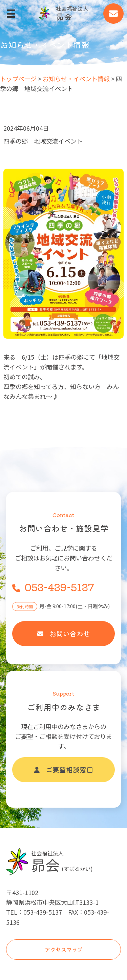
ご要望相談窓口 (63, 769)
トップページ (18, 78)
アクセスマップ (64, 949)
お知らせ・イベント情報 (76, 78)
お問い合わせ (63, 633)
